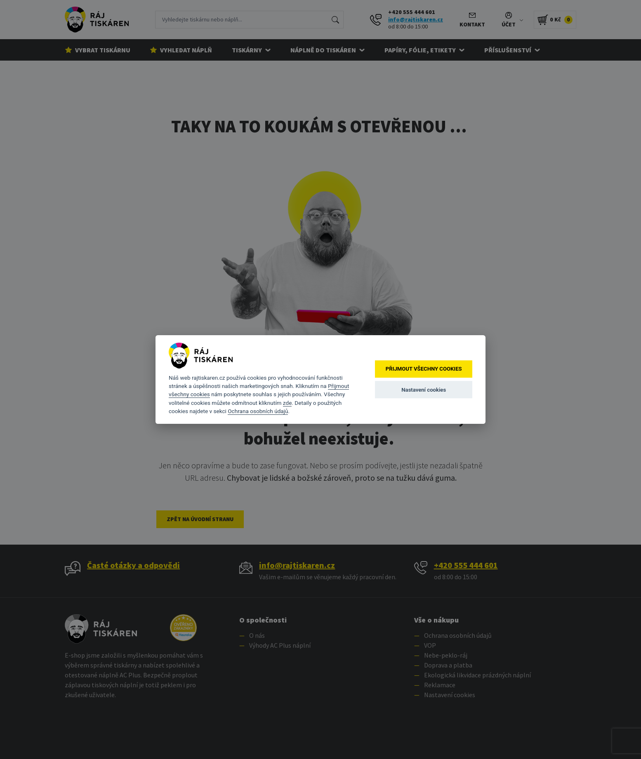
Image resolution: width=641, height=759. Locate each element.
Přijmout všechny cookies (424, 369)
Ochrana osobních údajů (258, 411)
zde (287, 402)
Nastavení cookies (423, 390)
